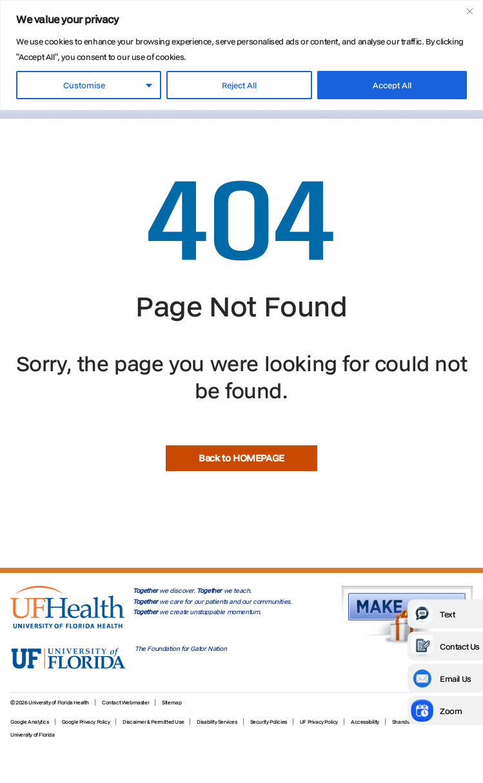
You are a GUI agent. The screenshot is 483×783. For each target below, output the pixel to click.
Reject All (239, 85)
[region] (241, 55)
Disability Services (217, 722)
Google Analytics (29, 722)
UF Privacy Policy (319, 722)
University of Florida (32, 734)
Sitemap (171, 702)
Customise (84, 85)
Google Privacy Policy (86, 722)
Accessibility (365, 722)
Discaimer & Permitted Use (153, 722)
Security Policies (268, 722)
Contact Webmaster (125, 702)
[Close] (469, 11)
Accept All (392, 85)
